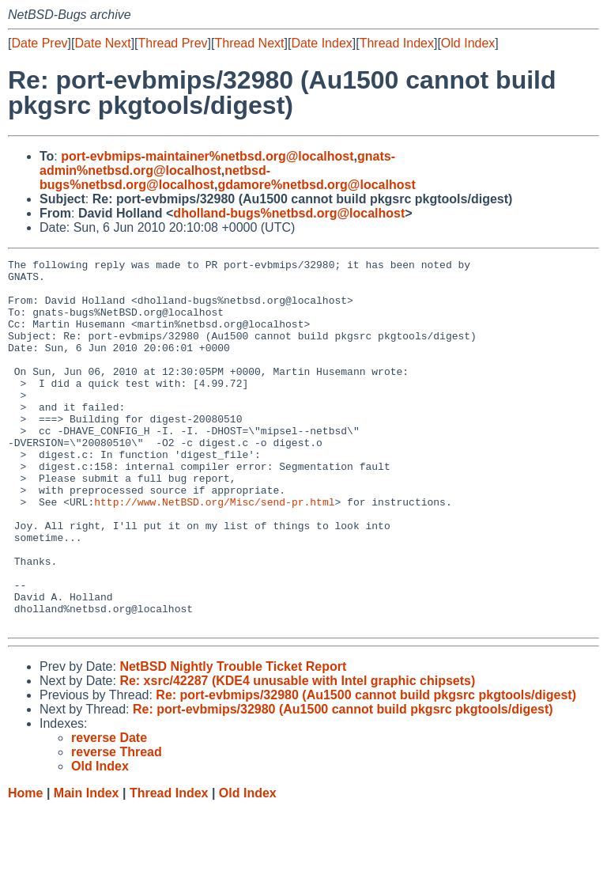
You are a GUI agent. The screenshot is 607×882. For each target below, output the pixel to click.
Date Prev (39, 43)
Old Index (468, 43)
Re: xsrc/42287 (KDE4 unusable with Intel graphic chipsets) (297, 754)
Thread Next (249, 43)
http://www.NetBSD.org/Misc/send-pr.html (214, 551)
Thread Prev (173, 43)
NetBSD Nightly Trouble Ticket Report (232, 740)
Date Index (321, 43)
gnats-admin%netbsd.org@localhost (217, 163)
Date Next (102, 43)
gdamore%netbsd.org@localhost (316, 184)
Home (25, 866)
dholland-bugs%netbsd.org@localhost (289, 213)
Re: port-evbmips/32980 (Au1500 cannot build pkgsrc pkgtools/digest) (366, 768)
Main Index (86, 866)
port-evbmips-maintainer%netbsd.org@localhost (207, 156)
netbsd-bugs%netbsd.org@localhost (155, 177)
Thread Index (397, 43)
